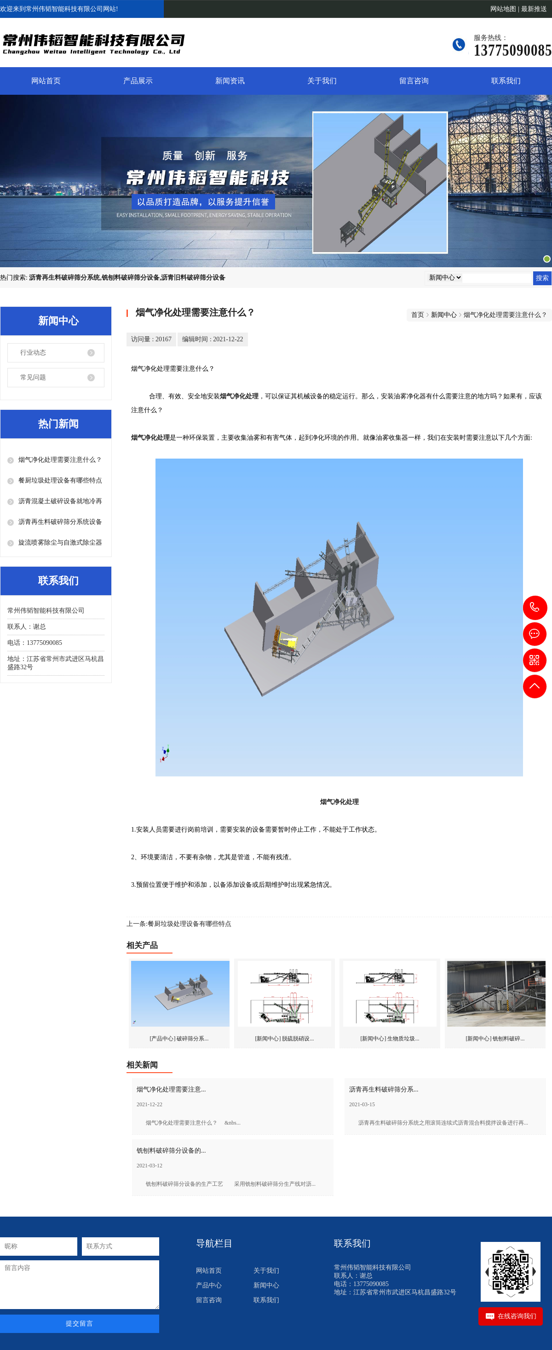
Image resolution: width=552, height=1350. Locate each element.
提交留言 (79, 1323)
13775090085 (535, 607)
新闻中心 (266, 1285)
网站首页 (46, 81)
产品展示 (138, 81)
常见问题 (33, 377)
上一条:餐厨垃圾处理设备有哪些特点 (178, 923)
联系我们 (506, 81)
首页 (417, 314)
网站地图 (503, 9)
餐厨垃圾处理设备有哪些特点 (60, 480)
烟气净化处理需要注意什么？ (60, 459)
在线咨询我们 (517, 1316)
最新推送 (534, 9)
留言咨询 (414, 81)
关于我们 (322, 81)
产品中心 (209, 1285)
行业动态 (33, 352)
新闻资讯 (230, 81)
